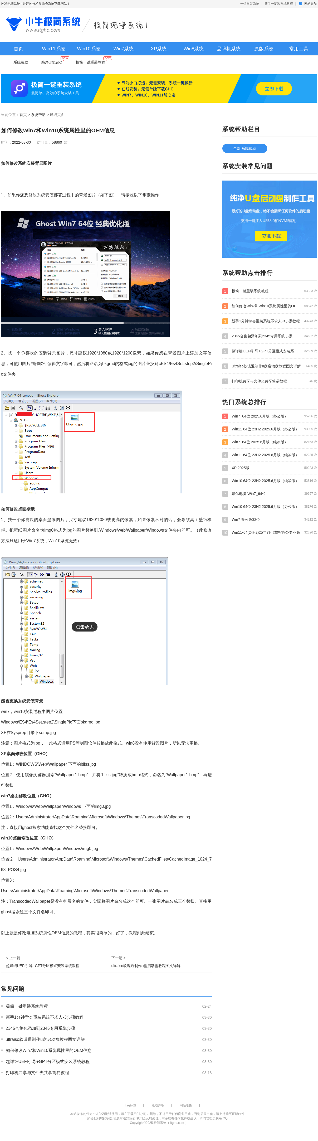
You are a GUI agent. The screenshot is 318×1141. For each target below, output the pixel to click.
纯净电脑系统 (10, 4)
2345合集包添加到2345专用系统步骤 (40, 1028)
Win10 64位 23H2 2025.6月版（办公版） (269, 506)
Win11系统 (53, 48)
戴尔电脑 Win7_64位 (269, 494)
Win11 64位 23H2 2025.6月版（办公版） (269, 429)
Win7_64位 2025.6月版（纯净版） (269, 442)
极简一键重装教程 (94, 61)
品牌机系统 (229, 48)
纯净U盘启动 (55, 61)
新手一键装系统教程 (279, 4)
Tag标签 (130, 1105)
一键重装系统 (249, 4)
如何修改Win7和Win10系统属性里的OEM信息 (49, 1050)
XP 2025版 (269, 468)
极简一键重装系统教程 (27, 1006)
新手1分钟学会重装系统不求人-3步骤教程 (45, 1017)
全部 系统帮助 (244, 148)
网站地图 (186, 1105)
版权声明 (158, 1105)
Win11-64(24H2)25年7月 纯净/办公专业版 (269, 532)
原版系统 (263, 48)
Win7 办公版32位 (269, 519)
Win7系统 (123, 48)
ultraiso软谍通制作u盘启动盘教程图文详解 (146, 966)
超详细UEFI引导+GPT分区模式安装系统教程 (43, 966)
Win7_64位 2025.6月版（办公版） (269, 416)
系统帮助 (20, 62)
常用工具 (298, 48)
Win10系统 (88, 48)
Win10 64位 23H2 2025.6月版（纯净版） (269, 481)
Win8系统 (193, 48)
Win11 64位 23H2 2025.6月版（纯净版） (269, 455)
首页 (18, 48)
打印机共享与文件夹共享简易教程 (37, 1072)
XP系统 (159, 48)
